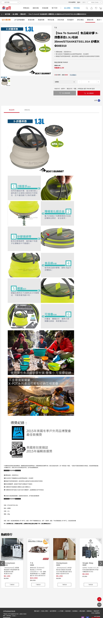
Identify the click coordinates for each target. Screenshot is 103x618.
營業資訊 (26, 8)
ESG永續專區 (72, 2)
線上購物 (67, 8)
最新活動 (36, 8)
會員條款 (75, 602)
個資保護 (68, 602)
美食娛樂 (45, 8)
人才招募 (60, 602)
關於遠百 (37, 602)
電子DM (54, 8)
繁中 (78, 2)
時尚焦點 (77, 8)
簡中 (84, 2)
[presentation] (2, 563)
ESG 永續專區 (96, 604)
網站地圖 (82, 602)
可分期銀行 (73, 75)
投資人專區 (44, 602)
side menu (99, 600)
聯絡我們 (96, 602)
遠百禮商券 (53, 602)
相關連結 (89, 602)
